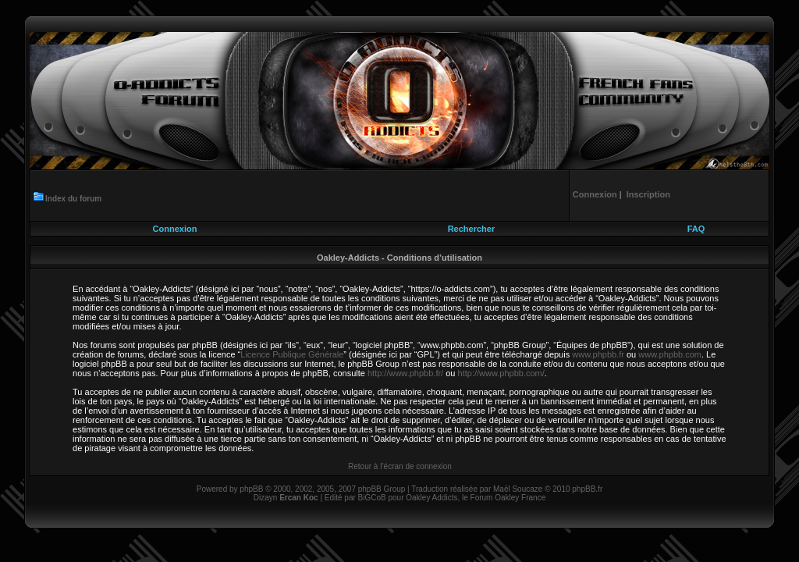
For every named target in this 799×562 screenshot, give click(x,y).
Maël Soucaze (517, 489)
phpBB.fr (587, 489)
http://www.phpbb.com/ (501, 373)
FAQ (696, 228)
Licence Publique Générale (291, 354)
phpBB (251, 489)
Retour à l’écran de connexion (400, 466)
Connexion (175, 228)
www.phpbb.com (669, 354)
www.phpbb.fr (598, 354)
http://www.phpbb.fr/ (405, 373)
